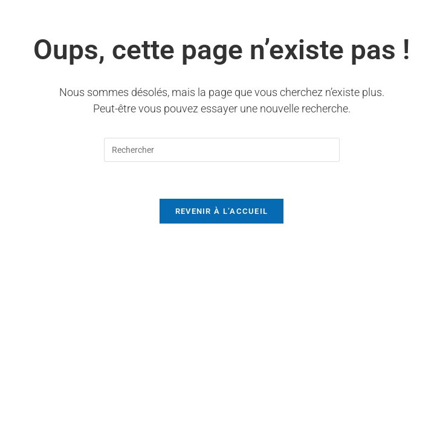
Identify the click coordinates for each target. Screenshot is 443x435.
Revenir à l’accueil (221, 211)
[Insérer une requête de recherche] (222, 150)
